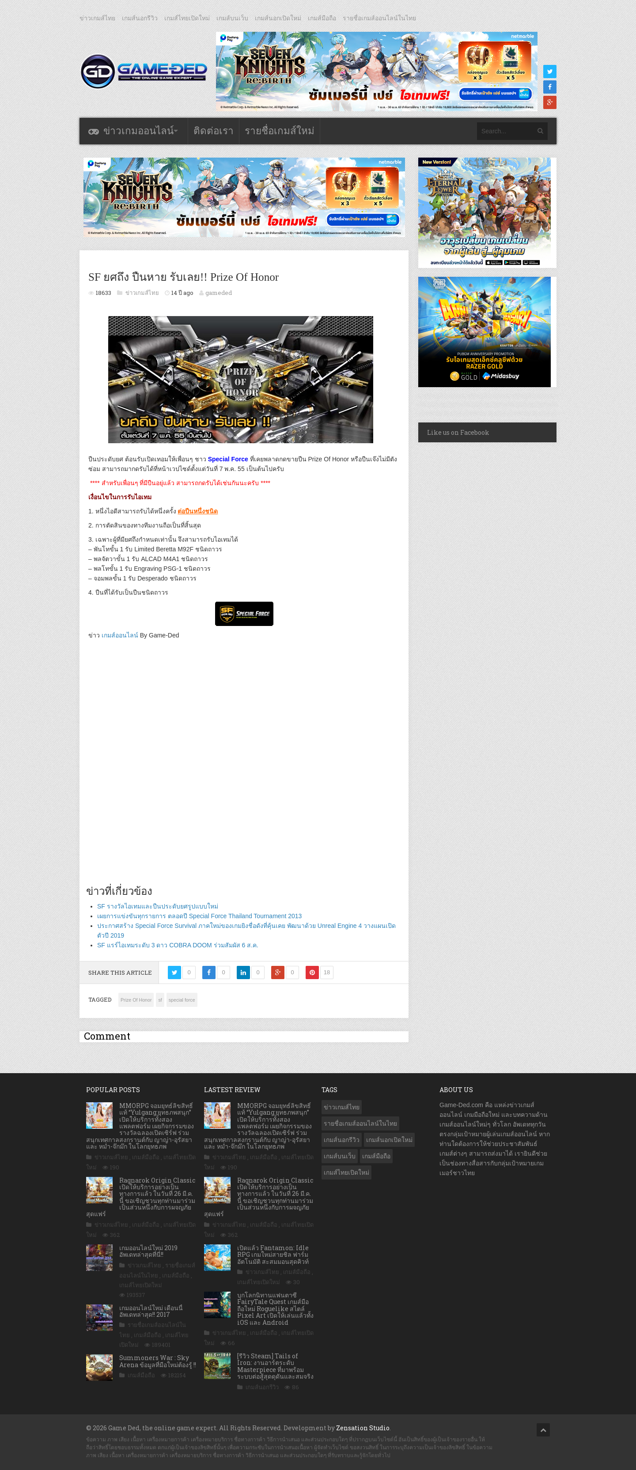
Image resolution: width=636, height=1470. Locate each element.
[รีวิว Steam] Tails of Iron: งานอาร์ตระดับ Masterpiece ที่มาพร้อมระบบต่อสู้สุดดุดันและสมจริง (275, 1366)
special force (182, 1000)
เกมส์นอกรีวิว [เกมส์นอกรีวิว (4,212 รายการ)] (342, 1139)
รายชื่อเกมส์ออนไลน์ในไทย (379, 18)
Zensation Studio (363, 1428)
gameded (218, 293)
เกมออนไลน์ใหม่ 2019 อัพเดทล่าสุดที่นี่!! (148, 1251)
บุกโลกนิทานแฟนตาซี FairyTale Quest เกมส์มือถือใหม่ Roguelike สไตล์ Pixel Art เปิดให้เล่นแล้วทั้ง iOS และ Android (275, 1309)
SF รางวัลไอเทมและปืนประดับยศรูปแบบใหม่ (157, 906)
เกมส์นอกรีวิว (140, 18)
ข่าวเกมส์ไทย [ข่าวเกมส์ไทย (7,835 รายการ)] (342, 1107)
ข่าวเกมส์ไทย (97, 18)
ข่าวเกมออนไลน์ (138, 130)
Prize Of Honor (136, 1000)
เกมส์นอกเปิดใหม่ (278, 18)
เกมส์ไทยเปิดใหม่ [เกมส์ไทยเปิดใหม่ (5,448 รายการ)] (346, 1172)
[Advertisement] (244, 768)
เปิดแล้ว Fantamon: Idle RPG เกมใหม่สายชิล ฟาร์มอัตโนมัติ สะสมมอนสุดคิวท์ (273, 1255)
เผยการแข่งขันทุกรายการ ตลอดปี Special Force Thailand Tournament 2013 (199, 916)
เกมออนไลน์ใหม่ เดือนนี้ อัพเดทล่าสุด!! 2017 (151, 1311)
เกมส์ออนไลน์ (120, 635)
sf (160, 1000)
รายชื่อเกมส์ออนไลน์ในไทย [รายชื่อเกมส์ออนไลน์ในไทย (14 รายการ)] (360, 1123)
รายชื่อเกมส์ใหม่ (279, 130)
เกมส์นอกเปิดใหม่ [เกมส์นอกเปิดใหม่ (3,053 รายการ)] (389, 1139)
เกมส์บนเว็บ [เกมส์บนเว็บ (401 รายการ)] (340, 1156)
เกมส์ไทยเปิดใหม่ (187, 18)
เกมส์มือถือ (322, 18)
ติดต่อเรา (213, 130)
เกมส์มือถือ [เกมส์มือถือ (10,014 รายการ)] (376, 1156)
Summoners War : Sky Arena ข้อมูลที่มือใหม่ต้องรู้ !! (157, 1360)
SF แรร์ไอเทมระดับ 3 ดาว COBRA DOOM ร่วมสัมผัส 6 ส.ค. (177, 945)
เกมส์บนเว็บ (232, 18)
